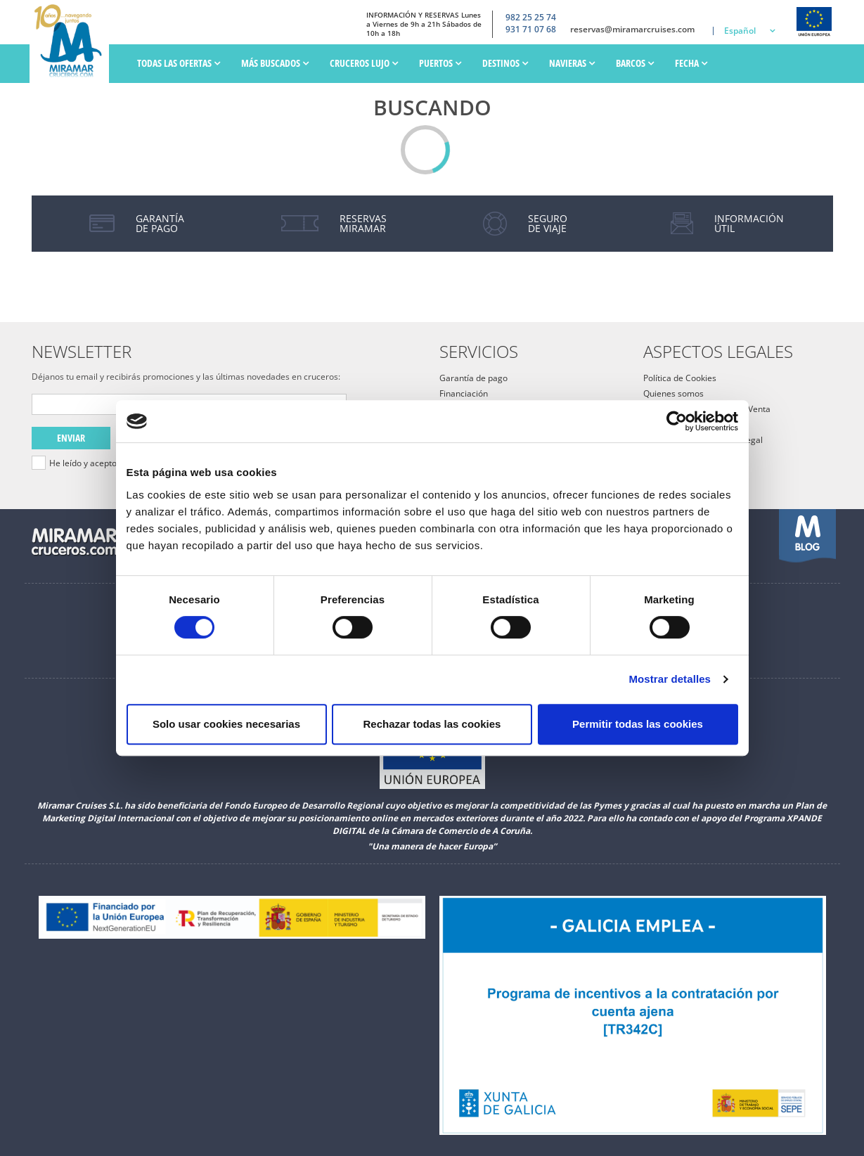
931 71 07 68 (530, 29)
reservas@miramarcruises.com (632, 29)
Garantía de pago (473, 378)
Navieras (572, 63)
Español (740, 31)
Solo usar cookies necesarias (226, 724)
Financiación (463, 393)
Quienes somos (673, 393)
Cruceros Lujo (364, 63)
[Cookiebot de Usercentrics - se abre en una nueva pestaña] (676, 421)
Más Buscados (275, 63)
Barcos (635, 63)
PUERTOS (440, 63)
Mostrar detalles (669, 679)
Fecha (691, 63)
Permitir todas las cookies (637, 724)
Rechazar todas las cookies (432, 724)
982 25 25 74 (530, 17)
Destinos (505, 63)
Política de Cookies (679, 378)
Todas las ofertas (178, 63)
